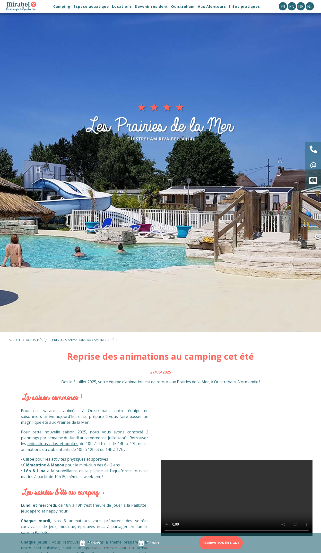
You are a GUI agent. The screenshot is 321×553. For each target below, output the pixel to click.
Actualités (34, 340)
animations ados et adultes (52, 443)
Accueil (15, 340)
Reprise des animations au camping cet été (83, 340)
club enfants (59, 449)
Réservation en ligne (221, 542)
